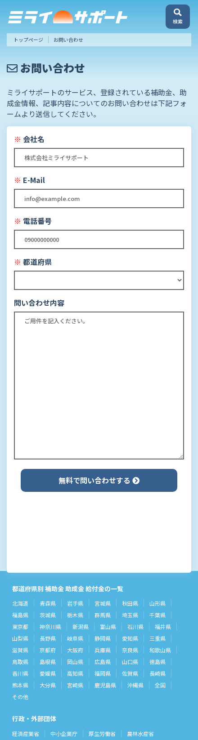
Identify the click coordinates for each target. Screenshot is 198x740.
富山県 (108, 626)
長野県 (48, 638)
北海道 (20, 603)
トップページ (28, 39)
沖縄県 (135, 685)
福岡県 (102, 673)
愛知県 (130, 638)
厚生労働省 (102, 733)
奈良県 (130, 650)
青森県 (48, 603)
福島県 (20, 615)
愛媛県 (48, 673)
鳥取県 (20, 661)
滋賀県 (20, 650)
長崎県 (157, 673)
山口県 (130, 661)
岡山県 (75, 661)
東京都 (20, 626)
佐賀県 (130, 673)
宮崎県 (75, 685)
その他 (20, 696)
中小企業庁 (63, 733)
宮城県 (102, 603)
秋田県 (130, 603)
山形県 (157, 603)
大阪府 (75, 650)
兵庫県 (102, 650)
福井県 (163, 626)
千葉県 (157, 615)
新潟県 (80, 626)
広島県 (102, 661)
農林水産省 (140, 733)
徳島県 (157, 661)
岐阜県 (75, 638)
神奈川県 (50, 626)
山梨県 (20, 638)
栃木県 (75, 615)
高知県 (75, 673)
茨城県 (48, 615)
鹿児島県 (105, 685)
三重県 (157, 638)
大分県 (48, 685)
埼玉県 (130, 615)
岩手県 (75, 603)
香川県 (20, 673)
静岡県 (102, 638)
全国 (160, 685)
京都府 (48, 650)
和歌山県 (160, 650)
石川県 (135, 626)
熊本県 (20, 685)
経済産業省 (25, 733)
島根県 (48, 661)
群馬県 (102, 615)
